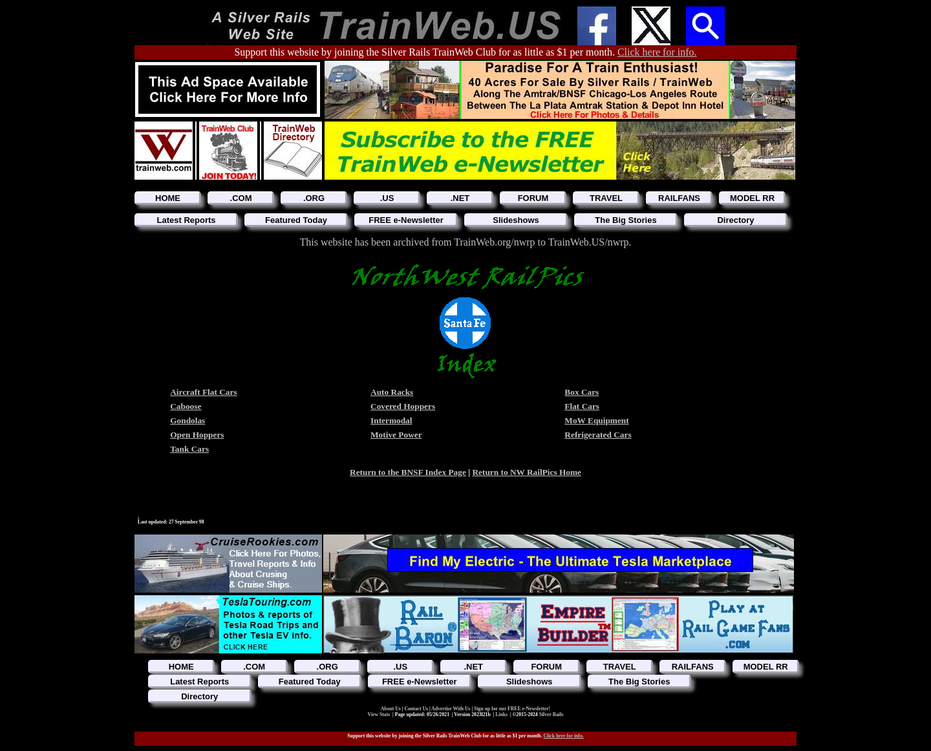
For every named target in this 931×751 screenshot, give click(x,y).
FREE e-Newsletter (406, 220)
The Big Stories (625, 220)
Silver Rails (551, 714)
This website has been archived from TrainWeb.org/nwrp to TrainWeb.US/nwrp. (465, 242)
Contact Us (416, 709)
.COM (241, 198)
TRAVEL (606, 198)
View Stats (379, 714)
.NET (460, 198)
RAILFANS (679, 198)
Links (501, 714)
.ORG (314, 198)
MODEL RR (752, 198)
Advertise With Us (451, 709)
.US (387, 198)
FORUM (533, 198)
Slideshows (516, 220)
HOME (167, 198)
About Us (391, 709)
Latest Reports (185, 220)
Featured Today (296, 220)
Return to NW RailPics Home (526, 472)
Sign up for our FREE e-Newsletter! (512, 709)
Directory (735, 220)
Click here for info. (657, 52)
